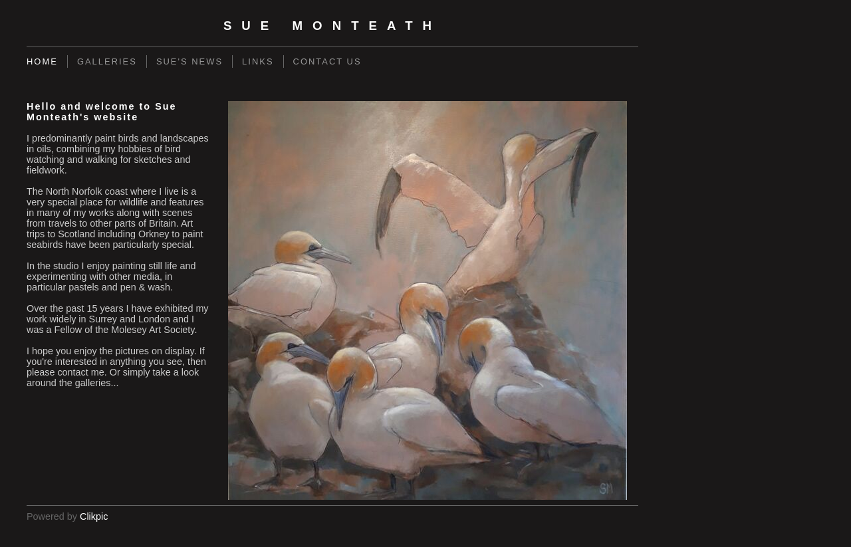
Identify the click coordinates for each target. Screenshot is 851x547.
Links (257, 61)
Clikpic (94, 516)
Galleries (107, 61)
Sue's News (189, 61)
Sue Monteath (332, 26)
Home (42, 61)
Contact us (327, 61)
